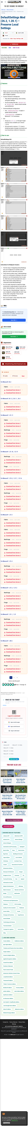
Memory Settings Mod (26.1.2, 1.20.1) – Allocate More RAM (7, 813)
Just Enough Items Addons (9, 1005)
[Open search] (26, 2)
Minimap (21, 886)
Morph (4, 893)
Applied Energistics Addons (9, 959)
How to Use (16, 47)
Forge (14, 38)
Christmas (5, 861)
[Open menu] (2, 2)
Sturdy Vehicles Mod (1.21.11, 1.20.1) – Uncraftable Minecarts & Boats (7, 797)
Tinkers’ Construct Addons (9, 984)
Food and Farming (7, 879)
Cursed (5, 864)
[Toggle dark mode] (5, 2)
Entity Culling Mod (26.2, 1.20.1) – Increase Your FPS (20, 781)
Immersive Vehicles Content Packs (11, 973)
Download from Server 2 (12, 393)
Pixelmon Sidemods (8, 966)
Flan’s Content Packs (8, 969)
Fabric (11, 38)
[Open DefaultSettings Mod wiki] (14, 316)
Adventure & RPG (19, 836)
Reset (23, 376)
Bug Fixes (5, 853)
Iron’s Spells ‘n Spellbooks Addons (11, 1002)
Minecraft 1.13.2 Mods (8, 753)
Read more (15, 1120)
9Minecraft (13, 1034)
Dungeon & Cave (7, 875)
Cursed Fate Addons (8, 962)
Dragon (21, 871)
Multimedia (17, 893)
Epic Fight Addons (7, 944)
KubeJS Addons (7, 1009)
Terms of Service (13, 1022)
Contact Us (5, 1022)
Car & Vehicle (19, 857)
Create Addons (6, 941)
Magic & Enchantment (8, 886)
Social (18, 911)
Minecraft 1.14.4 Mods (8, 756)
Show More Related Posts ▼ (14, 820)
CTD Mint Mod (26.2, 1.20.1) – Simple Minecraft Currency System (21, 813)
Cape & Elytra (6, 857)
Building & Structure (18, 853)
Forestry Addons (20, 987)
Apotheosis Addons (7, 994)
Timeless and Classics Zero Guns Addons (13, 948)
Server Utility (6, 911)
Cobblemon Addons (19, 941)
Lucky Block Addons (8, 976)
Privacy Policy (22, 1022)
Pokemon (5, 904)
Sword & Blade (6, 918)
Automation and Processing (9, 846)
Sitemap (14, 1024)
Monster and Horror (19, 889)
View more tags (14, 759)
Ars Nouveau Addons (8, 998)
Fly (23, 875)
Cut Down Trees (18, 861)
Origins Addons (7, 951)
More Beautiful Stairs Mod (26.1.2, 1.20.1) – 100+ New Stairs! (20, 797)
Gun (16, 879)
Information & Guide (8, 882)
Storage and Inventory (8, 915)
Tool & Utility (21, 929)
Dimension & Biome (8, 868)
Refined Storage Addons (9, 1012)
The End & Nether (7, 925)
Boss (13, 850)
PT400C (6, 35)
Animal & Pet (6, 839)
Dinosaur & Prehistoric (8, 871)
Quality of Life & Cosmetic (9, 907)
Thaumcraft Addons (8, 980)
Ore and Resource (7, 897)
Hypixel (22, 879)
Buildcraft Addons (7, 987)
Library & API (6, 745)
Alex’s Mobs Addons (19, 991)
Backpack (22, 846)
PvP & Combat (17, 904)
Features (4, 47)
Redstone (21, 907)
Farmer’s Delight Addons (9, 955)
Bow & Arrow (21, 850)
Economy (17, 875)
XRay (4, 933)
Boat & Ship (6, 850)
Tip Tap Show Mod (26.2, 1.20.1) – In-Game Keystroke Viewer (7, 781)
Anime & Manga (18, 839)
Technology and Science (9, 922)
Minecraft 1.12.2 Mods (8, 750)
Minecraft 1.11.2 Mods (8, 748)
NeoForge (18, 38)
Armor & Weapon (7, 843)
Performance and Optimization (10, 900)
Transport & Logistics (8, 929)
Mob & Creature (7, 889)
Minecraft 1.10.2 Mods (17, 745)
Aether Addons (6, 991)
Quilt (22, 38)
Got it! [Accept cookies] (6, 1123)
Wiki (10, 47)
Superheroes (21, 915)
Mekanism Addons (19, 1009)
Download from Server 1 (12, 390)
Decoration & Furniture (17, 864)
